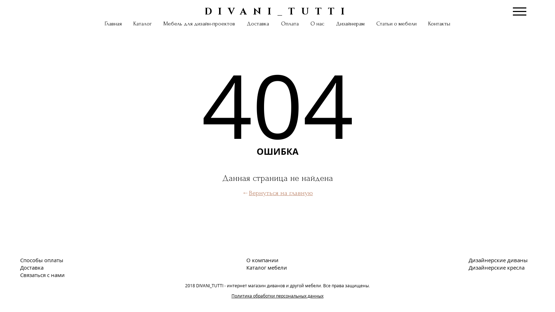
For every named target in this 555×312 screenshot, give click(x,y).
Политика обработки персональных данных (277, 296)
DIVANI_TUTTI (278, 11)
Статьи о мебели (396, 23)
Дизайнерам (350, 23)
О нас (317, 23)
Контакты (439, 23)
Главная (113, 23)
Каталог (142, 23)
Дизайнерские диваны (498, 260)
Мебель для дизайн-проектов (199, 23)
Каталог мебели (266, 267)
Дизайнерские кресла (497, 267)
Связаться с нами (42, 274)
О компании (262, 260)
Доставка (258, 23)
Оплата (290, 23)
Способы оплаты (41, 260)
